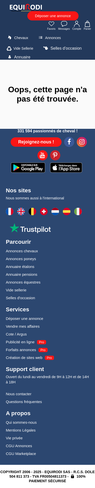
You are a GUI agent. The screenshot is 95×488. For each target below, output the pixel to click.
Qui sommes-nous (21, 422)
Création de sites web (24, 357)
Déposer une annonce (53, 16)
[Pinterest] (55, 156)
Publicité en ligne (20, 342)
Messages (64, 26)
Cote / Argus (16, 334)
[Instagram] (82, 143)
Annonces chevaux (22, 251)
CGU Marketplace (21, 453)
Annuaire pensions (21, 274)
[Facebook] (69, 143)
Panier (87, 26)
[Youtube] (42, 156)
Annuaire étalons (20, 266)
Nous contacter (18, 394)
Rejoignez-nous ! (36, 141)
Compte (76, 26)
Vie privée (14, 438)
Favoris (51, 26)
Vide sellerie (16, 290)
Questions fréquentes (24, 402)
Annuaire (18, 56)
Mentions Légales (21, 430)
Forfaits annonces (21, 350)
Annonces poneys (21, 259)
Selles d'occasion (62, 48)
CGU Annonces (19, 446)
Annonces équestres (23, 282)
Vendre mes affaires (23, 326)
